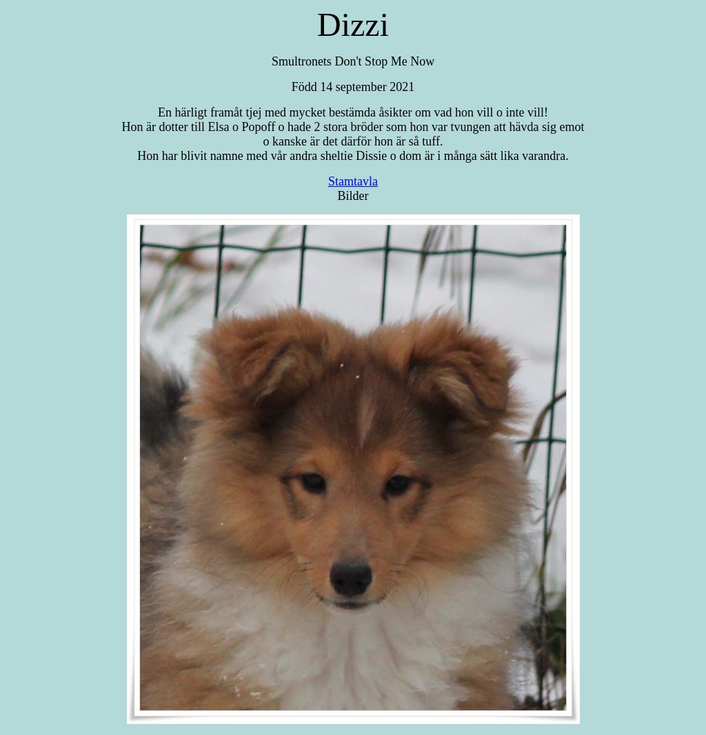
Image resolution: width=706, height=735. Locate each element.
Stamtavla (353, 181)
